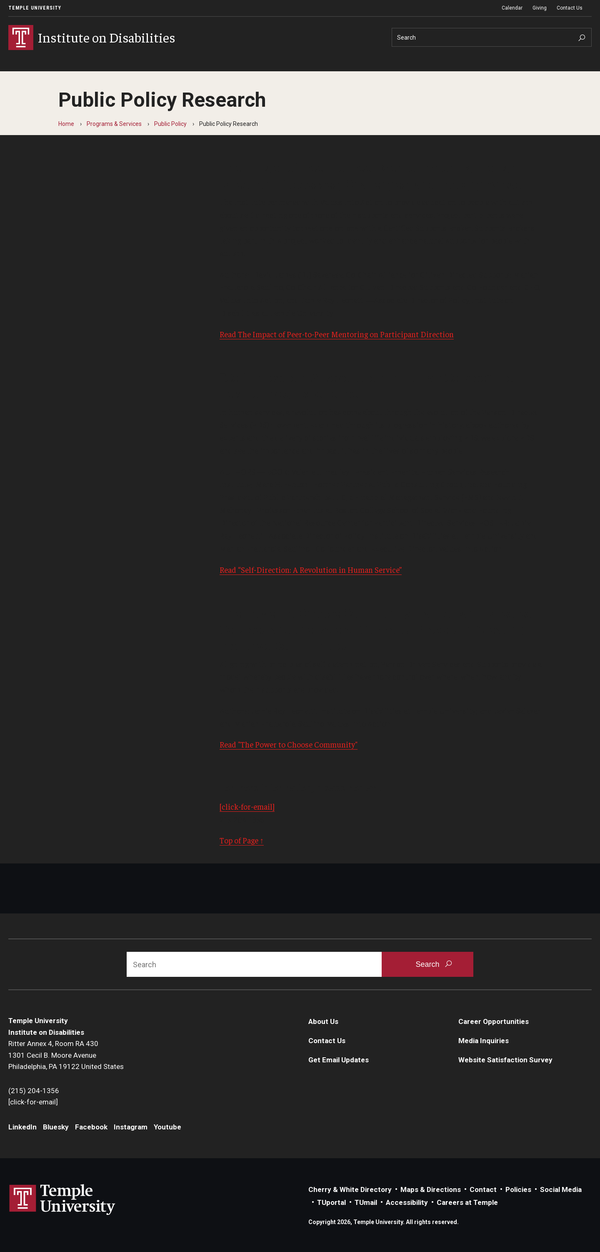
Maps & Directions (430, 1189)
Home (66, 123)
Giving (539, 8)
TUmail (366, 1202)
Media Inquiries (483, 1040)
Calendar (512, 8)
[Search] (492, 37)
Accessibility (407, 1202)
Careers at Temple (467, 1202)
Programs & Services (114, 123)
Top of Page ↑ (242, 840)
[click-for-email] (247, 806)
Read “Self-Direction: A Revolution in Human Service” (311, 570)
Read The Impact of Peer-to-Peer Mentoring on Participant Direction (337, 334)
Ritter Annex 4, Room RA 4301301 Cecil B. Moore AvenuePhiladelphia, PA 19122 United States (66, 1055)
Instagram (131, 1127)
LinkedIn (22, 1127)
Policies (518, 1189)
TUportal (331, 1202)
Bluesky (56, 1127)
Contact (483, 1189)
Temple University (34, 8)
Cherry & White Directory (350, 1189)
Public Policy (170, 123)
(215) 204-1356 (33, 1090)
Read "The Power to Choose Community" (289, 744)
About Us (323, 1021)
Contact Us (569, 8)
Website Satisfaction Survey (505, 1060)
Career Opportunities (493, 1021)
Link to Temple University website (62, 1200)
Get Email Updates (338, 1060)
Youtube (167, 1127)
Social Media (561, 1189)
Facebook (91, 1127)
